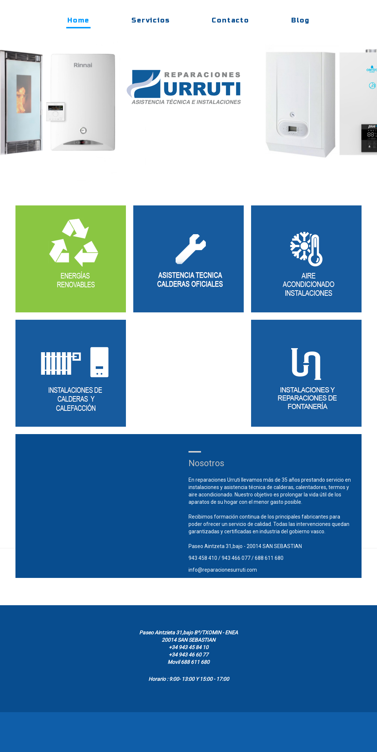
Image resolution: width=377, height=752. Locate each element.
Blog (300, 20)
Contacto (230, 20)
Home (78, 20)
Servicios (150, 20)
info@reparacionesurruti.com (222, 570)
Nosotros (206, 463)
